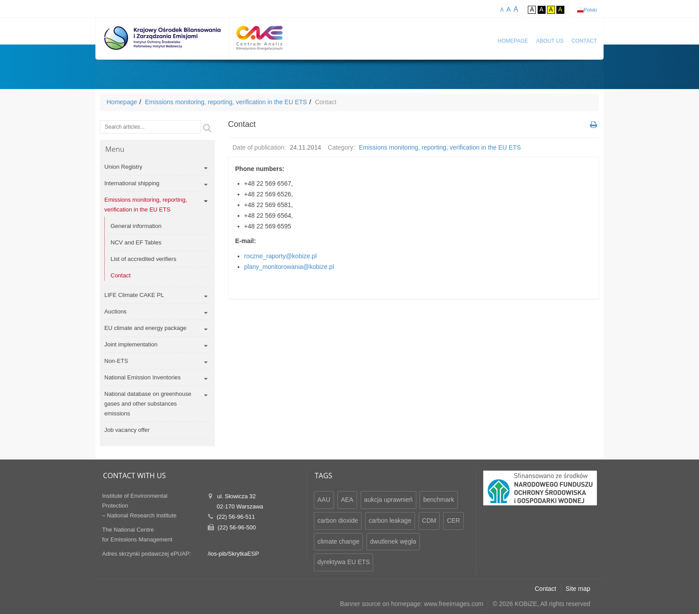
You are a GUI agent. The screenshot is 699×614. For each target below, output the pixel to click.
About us (549, 41)
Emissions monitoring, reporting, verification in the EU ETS (226, 102)
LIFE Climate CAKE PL (134, 295)
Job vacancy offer (127, 430)
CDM (429, 520)
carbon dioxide (337, 520)
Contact (584, 41)
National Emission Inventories (142, 377)
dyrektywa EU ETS (343, 561)
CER (453, 520)
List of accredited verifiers (143, 259)
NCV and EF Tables (136, 242)
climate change (338, 541)
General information (136, 226)
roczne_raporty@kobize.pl (280, 256)
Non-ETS (116, 361)
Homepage (513, 41)
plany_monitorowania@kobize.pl (289, 266)
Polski (590, 9)
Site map (578, 588)
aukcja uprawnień (388, 499)
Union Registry (123, 166)
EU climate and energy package (145, 328)
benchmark (438, 499)
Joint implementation (130, 344)
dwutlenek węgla (393, 541)
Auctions (115, 311)
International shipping (132, 183)
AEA (347, 499)
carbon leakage (390, 520)
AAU (323, 499)
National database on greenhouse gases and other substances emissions (147, 403)
